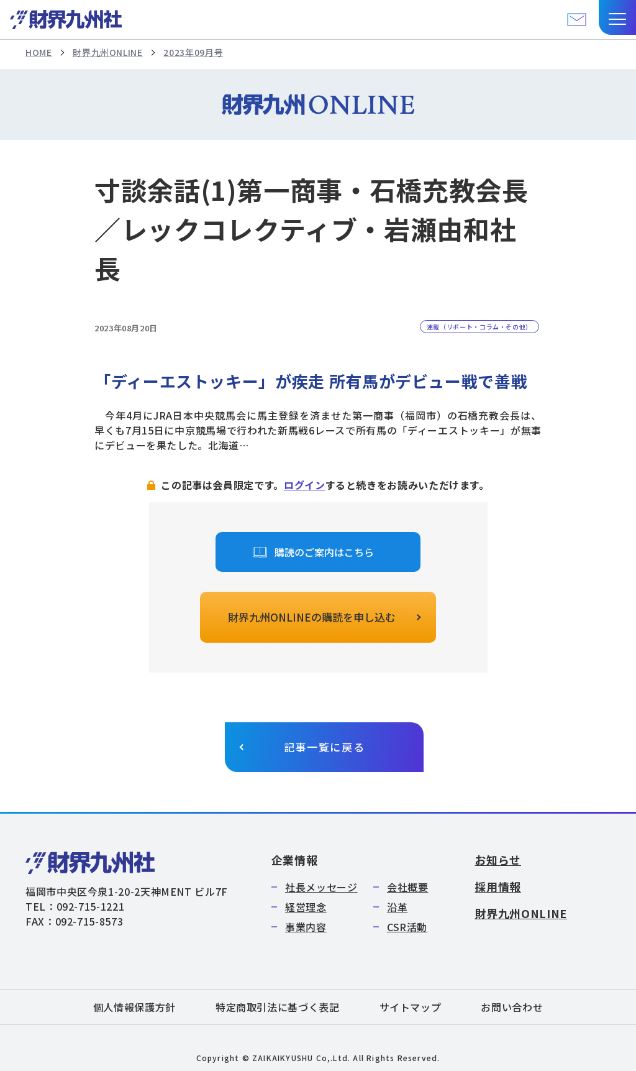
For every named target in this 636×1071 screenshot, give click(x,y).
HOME (38, 52)
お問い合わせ (512, 1007)
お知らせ (498, 860)
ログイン (304, 484)
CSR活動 (407, 926)
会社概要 (408, 887)
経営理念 (306, 906)
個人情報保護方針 (134, 1007)
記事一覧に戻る (324, 747)
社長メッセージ (321, 887)
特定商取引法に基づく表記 (278, 1007)
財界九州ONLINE (107, 52)
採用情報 (498, 886)
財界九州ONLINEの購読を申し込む (312, 617)
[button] (617, 17)
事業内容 (306, 926)
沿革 (397, 906)
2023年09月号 (193, 52)
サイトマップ (410, 1007)
